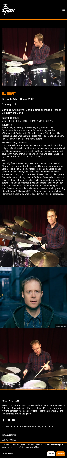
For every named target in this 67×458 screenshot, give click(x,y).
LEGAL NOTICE (9, 440)
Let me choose (7, 454)
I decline (51, 454)
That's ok (60, 454)
